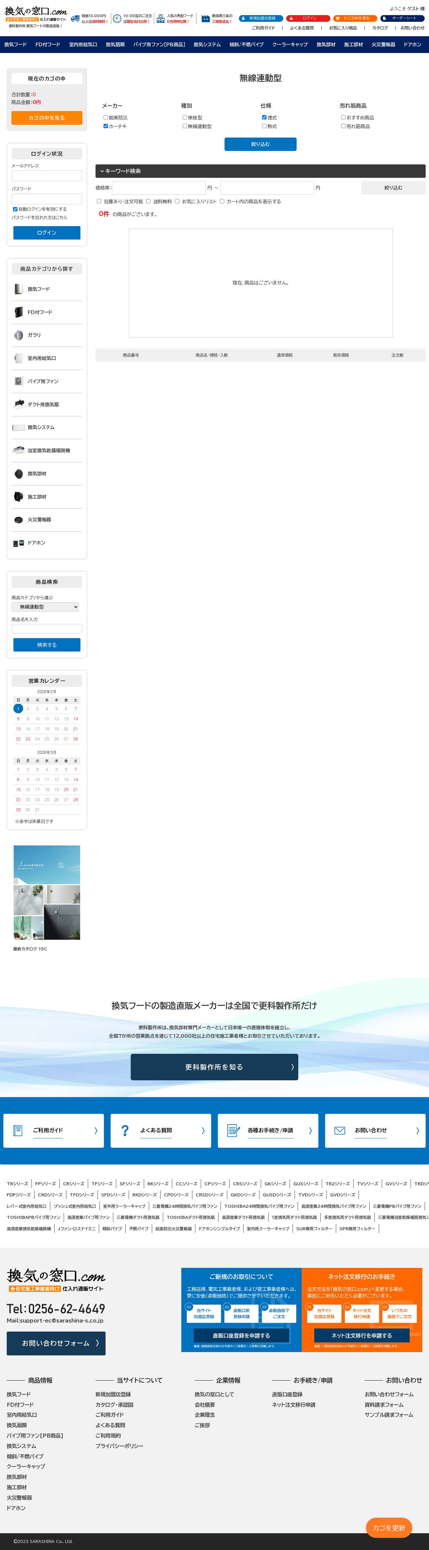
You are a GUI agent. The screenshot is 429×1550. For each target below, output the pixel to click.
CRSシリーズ (245, 1184)
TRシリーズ (17, 1184)
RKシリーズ (158, 1184)
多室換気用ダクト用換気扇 (347, 1217)
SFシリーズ (130, 1184)
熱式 (269, 126)
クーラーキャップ (290, 44)
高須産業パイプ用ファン (88, 1217)
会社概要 (205, 1404)
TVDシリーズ (310, 1195)
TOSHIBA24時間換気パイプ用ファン (259, 1206)
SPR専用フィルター (357, 1229)
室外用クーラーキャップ (124, 1206)
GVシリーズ (396, 1184)
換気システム (207, 44)
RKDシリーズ (144, 1195)
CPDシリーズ (176, 1195)
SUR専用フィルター (314, 1229)
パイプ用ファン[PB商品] (35, 1435)
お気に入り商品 (343, 28)
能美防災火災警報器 (174, 1229)
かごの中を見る (352, 18)
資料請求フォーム (384, 1404)
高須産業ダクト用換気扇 (243, 1217)
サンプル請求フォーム (389, 1414)
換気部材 (326, 44)
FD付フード (48, 44)
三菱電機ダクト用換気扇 (138, 1217)
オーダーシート (399, 18)
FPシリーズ (45, 1184)
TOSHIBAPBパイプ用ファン (33, 1217)
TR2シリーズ (337, 1184)
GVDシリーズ (342, 1195)
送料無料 (162, 201)
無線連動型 (197, 126)
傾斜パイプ (112, 1229)
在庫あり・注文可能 (123, 201)
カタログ (380, 28)
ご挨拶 (202, 1425)
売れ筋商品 (355, 126)
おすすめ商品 (357, 117)
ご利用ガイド (263, 28)
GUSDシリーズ (277, 1195)
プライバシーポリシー (119, 1446)
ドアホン (412, 44)
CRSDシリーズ (210, 1195)
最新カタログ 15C (30, 949)
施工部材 (353, 44)
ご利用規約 (108, 1435)
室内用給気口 (83, 44)
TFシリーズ (102, 1184)
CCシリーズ (186, 1184)
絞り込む (260, 144)
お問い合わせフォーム (56, 1343)
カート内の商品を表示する (254, 201)
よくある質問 (302, 28)
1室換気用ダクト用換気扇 (294, 1217)
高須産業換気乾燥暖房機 (29, 1229)
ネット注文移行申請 (293, 1404)
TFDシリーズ (82, 1195)
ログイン (302, 18)
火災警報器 (383, 44)
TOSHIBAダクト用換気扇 (191, 1217)
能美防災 (116, 117)
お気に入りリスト (199, 201)
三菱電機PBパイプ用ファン (397, 1206)
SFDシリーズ (113, 1195)
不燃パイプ (138, 1229)
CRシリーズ (73, 1184)
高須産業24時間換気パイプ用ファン (333, 1206)
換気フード (15, 44)
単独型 (192, 117)
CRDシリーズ (50, 1195)
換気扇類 (115, 44)
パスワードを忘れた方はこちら (39, 217)
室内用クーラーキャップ (268, 1229)
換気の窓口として (214, 1394)
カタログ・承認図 (114, 1404)
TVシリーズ (367, 1184)
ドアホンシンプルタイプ (219, 1229)
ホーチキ (115, 126)
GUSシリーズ (305, 1184)
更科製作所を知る (214, 1067)
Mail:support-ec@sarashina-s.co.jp (55, 1320)
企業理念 (205, 1414)
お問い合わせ (413, 28)
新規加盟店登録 (258, 18)
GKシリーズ (275, 1184)
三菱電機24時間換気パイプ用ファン (184, 1206)
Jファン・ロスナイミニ (77, 1229)
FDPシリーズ (19, 1195)
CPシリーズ (215, 1184)
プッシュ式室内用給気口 (75, 1206)
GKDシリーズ (243, 1195)
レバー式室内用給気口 (27, 1206)
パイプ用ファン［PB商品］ (159, 44)
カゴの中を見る (47, 117)
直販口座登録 (287, 1394)
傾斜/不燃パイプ (247, 44)
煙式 (269, 117)
